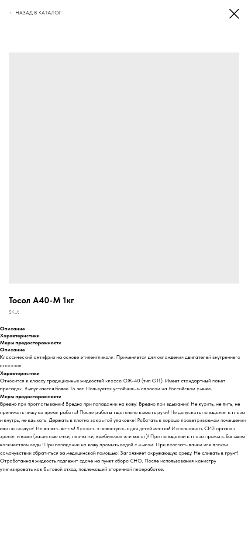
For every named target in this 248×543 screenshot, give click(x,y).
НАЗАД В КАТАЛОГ (38, 13)
